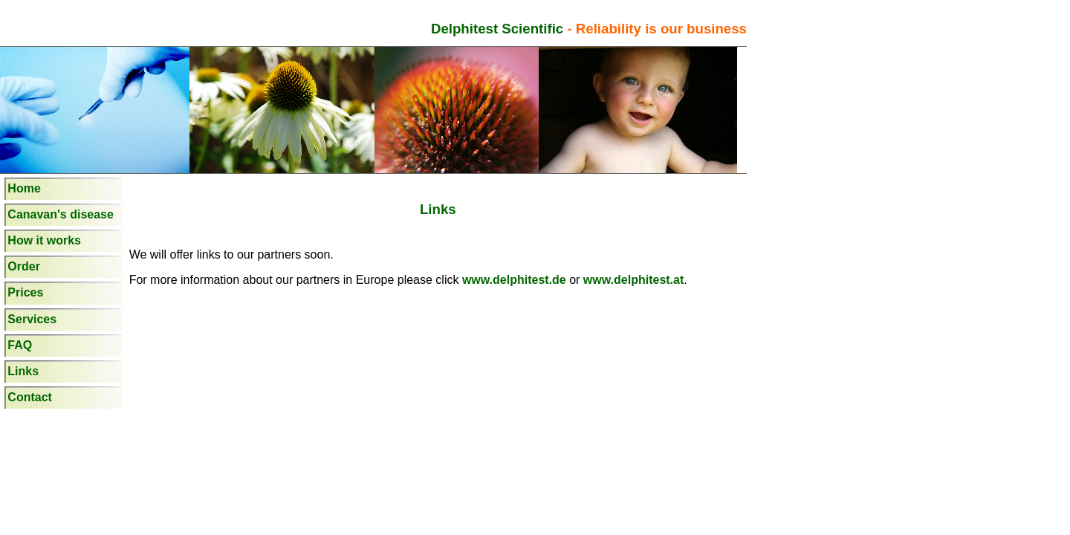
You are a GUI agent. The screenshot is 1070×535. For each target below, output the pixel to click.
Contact (29, 397)
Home (23, 188)
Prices (25, 292)
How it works (44, 240)
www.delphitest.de (515, 279)
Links (23, 371)
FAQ (19, 345)
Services (31, 319)
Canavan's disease (60, 214)
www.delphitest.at (632, 279)
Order (23, 266)
